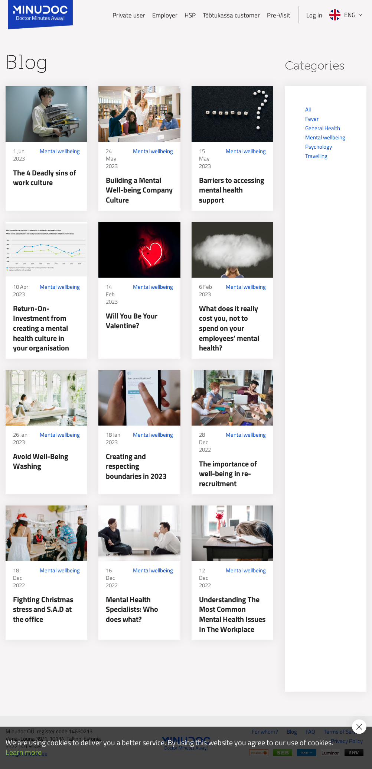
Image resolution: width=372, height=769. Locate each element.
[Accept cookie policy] (359, 726)
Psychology (318, 146)
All (308, 109)
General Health (322, 128)
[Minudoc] (40, 15)
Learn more (24, 752)
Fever (312, 118)
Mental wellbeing (60, 151)
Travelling (316, 156)
